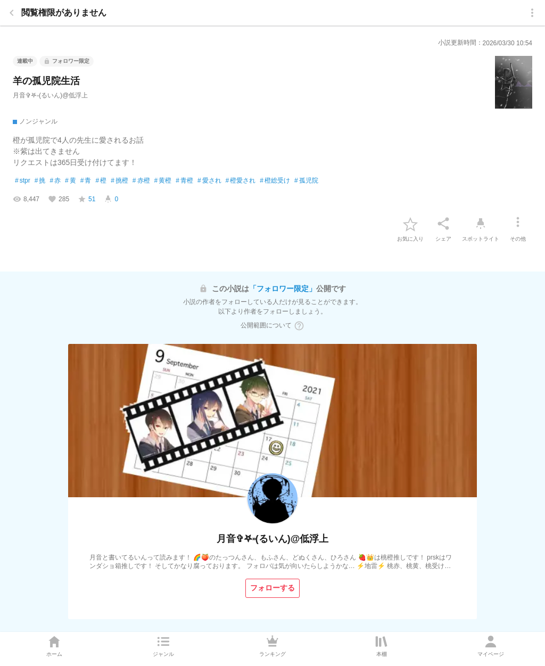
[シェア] (443, 223)
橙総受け (275, 181)
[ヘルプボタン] (299, 325)
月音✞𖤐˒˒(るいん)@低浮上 (50, 95)
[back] (11, 13)
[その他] (518, 223)
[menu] (532, 13)
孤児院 (306, 181)
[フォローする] (272, 588)
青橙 (184, 181)
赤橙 (141, 181)
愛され (209, 181)
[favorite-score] (86, 199)
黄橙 (163, 181)
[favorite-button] (410, 223)
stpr (22, 181)
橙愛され (241, 181)
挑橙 (119, 181)
